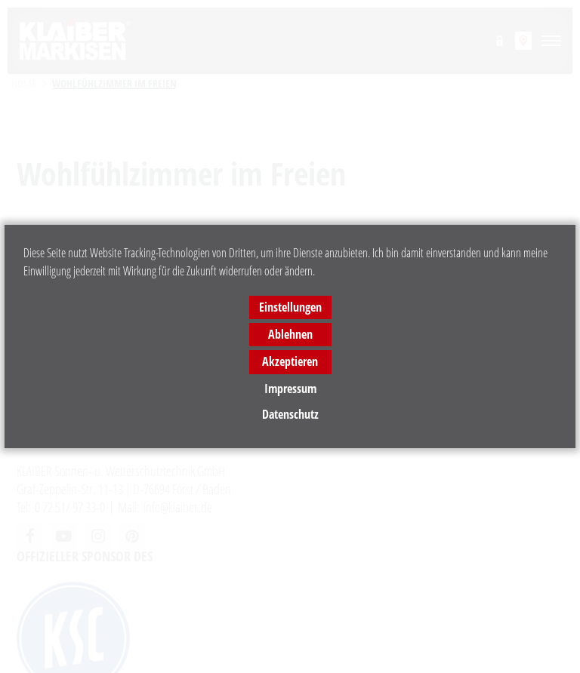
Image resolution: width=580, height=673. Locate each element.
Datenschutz (290, 414)
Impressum (290, 388)
